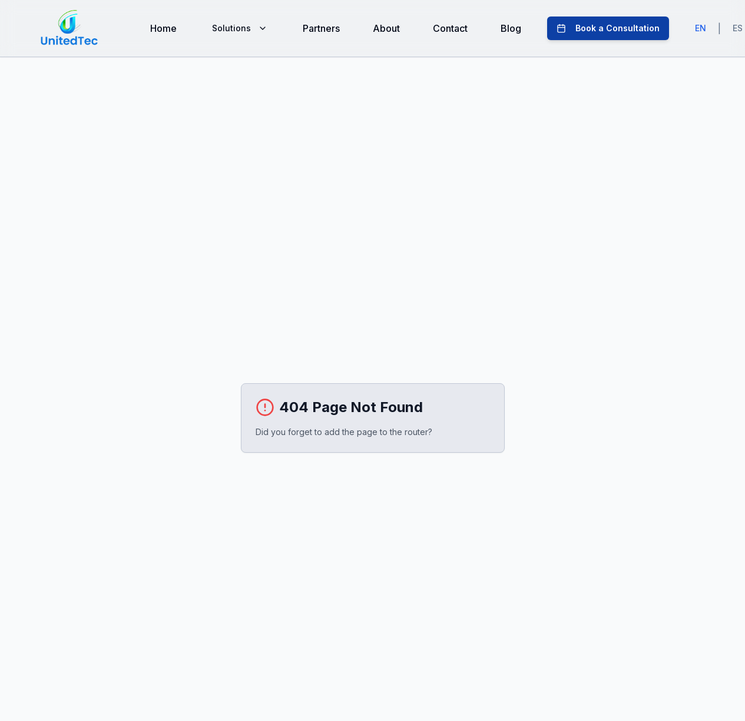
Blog (511, 28)
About (386, 28)
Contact (450, 28)
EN (700, 28)
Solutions (239, 28)
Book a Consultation (608, 28)
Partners (321, 28)
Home (163, 28)
